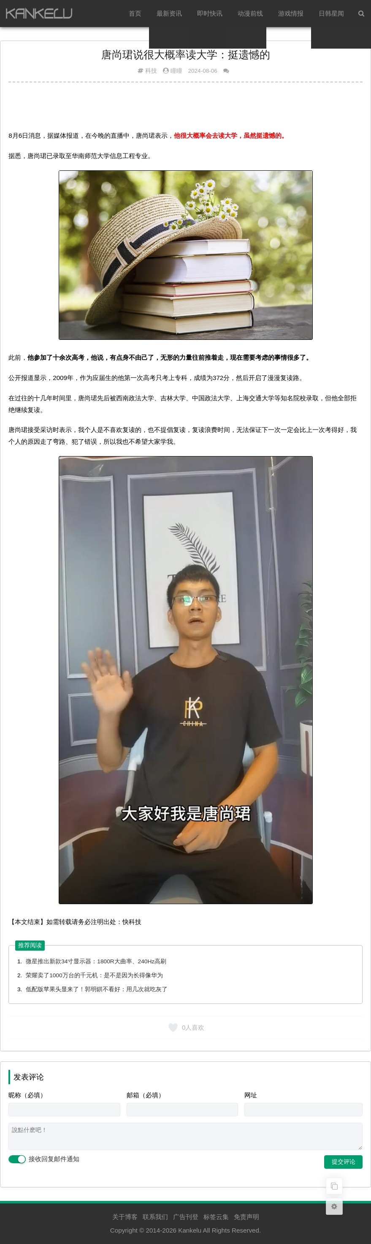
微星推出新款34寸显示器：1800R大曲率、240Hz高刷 (96, 961)
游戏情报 (290, 13)
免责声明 (246, 1216)
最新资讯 (169, 13)
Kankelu (189, 1230)
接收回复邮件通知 (43, 1159)
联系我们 (155, 1216)
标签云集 (216, 1216)
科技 (151, 71)
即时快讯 (209, 13)
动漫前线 (250, 13)
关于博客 (125, 1216)
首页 (135, 13)
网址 (250, 1095)
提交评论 (343, 1161)
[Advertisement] (185, 109)
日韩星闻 (331, 13)
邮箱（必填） (146, 1095)
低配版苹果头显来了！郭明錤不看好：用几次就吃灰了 (97, 989)
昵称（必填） (27, 1095)
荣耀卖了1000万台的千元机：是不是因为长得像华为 (94, 975)
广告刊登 (185, 1216)
